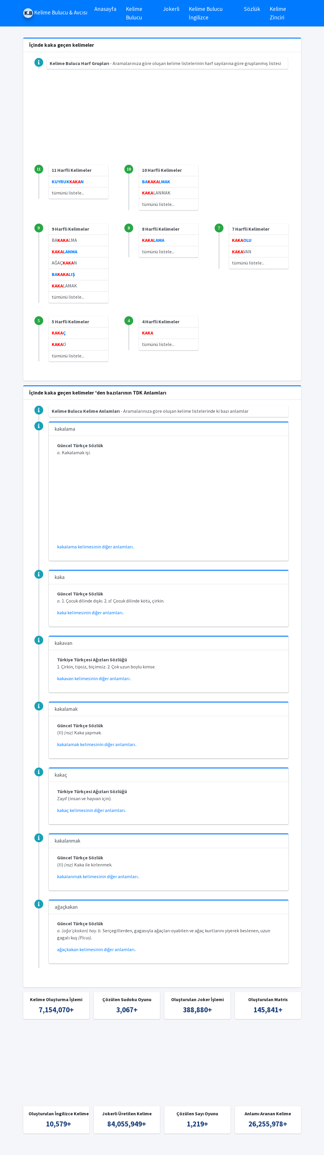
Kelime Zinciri (278, 13)
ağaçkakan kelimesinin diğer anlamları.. (96, 949)
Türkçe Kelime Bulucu (172, 1147)
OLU (242, 240)
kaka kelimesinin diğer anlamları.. (90, 612)
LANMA (64, 251)
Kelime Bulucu (134, 13)
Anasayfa (105, 8)
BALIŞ (63, 274)
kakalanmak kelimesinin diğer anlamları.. (98, 876)
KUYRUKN (68, 181)
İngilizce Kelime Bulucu (221, 1147)
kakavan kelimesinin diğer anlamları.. (94, 678)
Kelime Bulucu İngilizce (206, 13)
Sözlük (252, 8)
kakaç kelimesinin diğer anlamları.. (91, 810)
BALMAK (156, 181)
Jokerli (171, 8)
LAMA (153, 240)
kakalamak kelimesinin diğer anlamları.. (97, 744)
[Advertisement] (162, 123)
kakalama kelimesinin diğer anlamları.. (95, 547)
